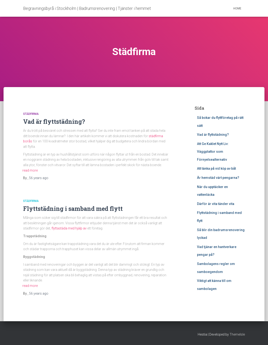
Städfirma (31, 114)
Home (237, 8)
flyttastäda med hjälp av (69, 228)
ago (38, 178)
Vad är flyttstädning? (54, 121)
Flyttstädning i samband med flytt (73, 209)
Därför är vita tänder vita (215, 204)
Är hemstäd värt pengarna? (218, 178)
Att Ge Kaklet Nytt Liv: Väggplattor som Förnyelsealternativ (213, 151)
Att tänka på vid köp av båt (216, 168)
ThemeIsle (237, 334)
